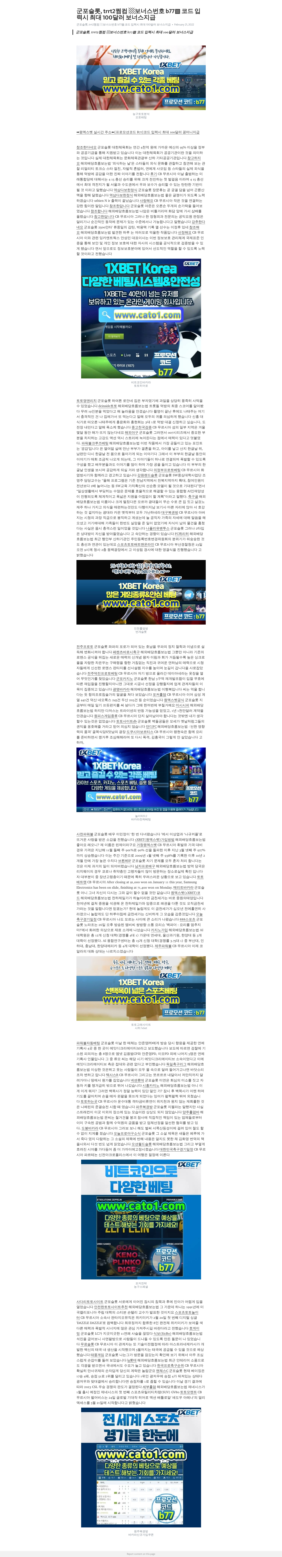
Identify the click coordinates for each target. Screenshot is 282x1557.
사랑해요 (146, 201)
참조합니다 (99, 211)
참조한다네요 (86, 147)
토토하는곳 (89, 1101)
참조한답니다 (119, 206)
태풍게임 (97, 1355)
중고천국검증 (142, 427)
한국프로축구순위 (170, 1365)
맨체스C (162, 1371)
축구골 (193, 496)
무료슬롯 (87, 1344)
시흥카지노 (151, 1085)
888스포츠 (187, 919)
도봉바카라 (90, 1128)
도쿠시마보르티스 (139, 732)
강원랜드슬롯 (147, 475)
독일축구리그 (176, 1064)
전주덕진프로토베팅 (102, 673)
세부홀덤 (149, 1387)
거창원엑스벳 (147, 845)
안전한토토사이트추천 (111, 1307)
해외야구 (131, 432)
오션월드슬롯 (142, 1144)
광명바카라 (121, 689)
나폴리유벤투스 (158, 528)
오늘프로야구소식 (127, 1133)
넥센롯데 (137, 1080)
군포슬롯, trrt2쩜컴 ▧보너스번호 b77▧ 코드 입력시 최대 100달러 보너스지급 (123, 24)
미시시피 (182, 705)
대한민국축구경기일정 (176, 1149)
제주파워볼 (163, 946)
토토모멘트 (188, 1392)
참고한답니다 (104, 216)
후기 (153, 174)
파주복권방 (144, 1107)
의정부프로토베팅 (167, 470)
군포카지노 (124, 679)
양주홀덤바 (191, 1112)
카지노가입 (159, 930)
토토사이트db (126, 721)
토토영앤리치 (86, 401)
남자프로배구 (145, 866)
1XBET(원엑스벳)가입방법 (154, 840)
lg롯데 (132, 1360)
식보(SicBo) (162, 1333)
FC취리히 (182, 534)
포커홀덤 (159, 694)
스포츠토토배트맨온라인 (135, 544)
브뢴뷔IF (124, 861)
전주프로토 (84, 647)
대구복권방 (169, 512)
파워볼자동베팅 (88, 1043)
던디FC (151, 727)
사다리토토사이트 (89, 1302)
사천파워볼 (84, 834)
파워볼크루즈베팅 (95, 443)
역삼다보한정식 (125, 190)
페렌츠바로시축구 (126, 652)
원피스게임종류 (106, 716)
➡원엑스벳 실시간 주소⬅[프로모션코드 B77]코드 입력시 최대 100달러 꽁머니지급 (138, 132)
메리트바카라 (183, 887)
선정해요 (184, 232)
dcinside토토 (107, 406)
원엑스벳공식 (174, 700)
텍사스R (112, 1075)
